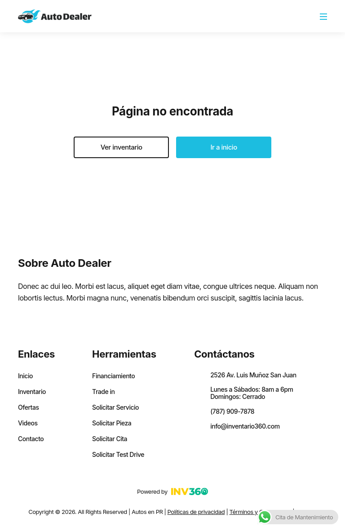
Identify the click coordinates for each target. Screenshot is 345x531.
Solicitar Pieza (111, 423)
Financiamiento (113, 376)
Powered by (172, 491)
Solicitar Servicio (115, 407)
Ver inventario (121, 147)
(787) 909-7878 (232, 411)
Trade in (103, 391)
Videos (27, 423)
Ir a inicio (224, 147)
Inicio (25, 376)
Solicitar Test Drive (118, 454)
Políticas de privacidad (196, 511)
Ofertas (28, 407)
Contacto (31, 438)
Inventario (32, 391)
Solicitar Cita (109, 438)
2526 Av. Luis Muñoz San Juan (253, 375)
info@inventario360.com (244, 426)
